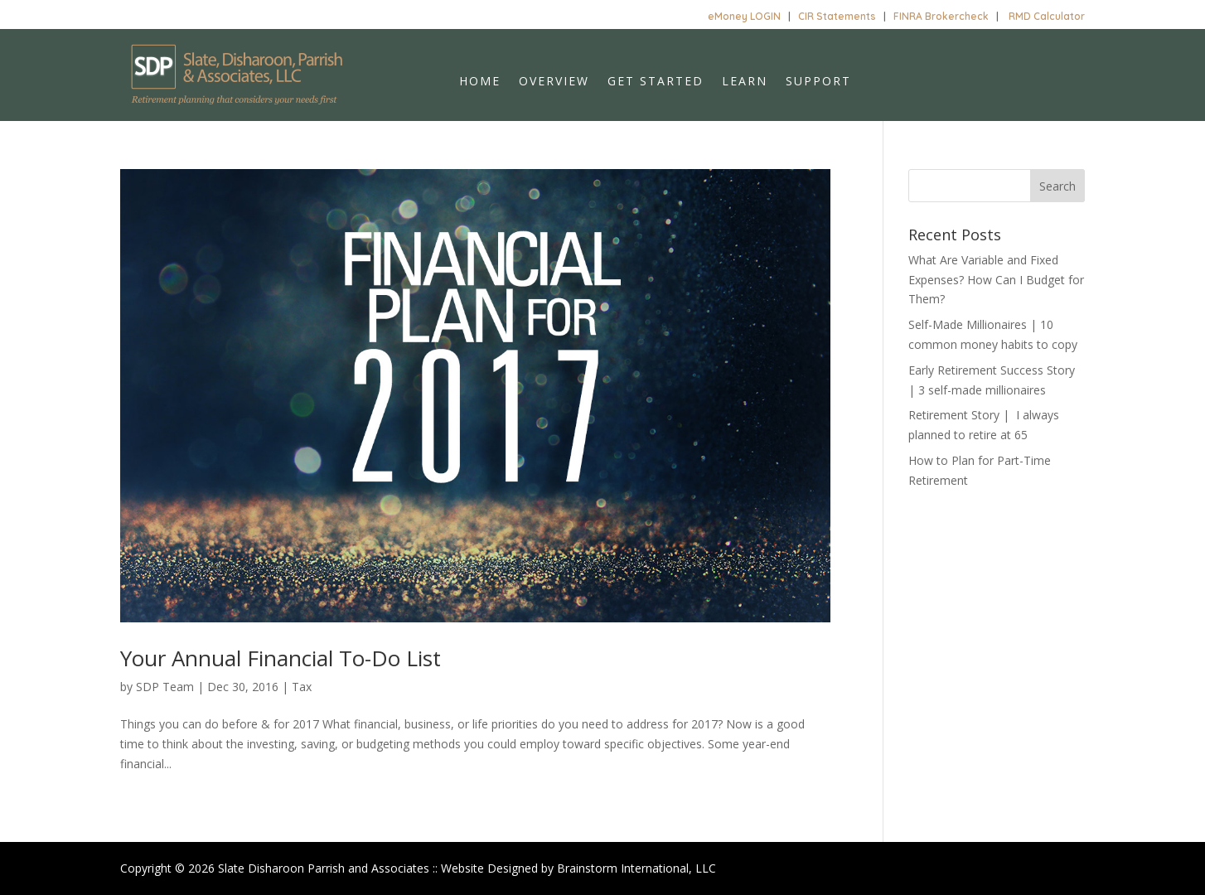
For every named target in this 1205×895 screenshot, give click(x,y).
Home (480, 82)
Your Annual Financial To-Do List (280, 658)
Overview (554, 82)
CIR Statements (837, 16)
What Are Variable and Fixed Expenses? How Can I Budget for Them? (996, 279)
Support (818, 82)
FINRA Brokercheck (941, 16)
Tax (302, 686)
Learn (744, 82)
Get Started (655, 82)
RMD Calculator (1047, 16)
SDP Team (165, 686)
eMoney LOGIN (744, 16)
